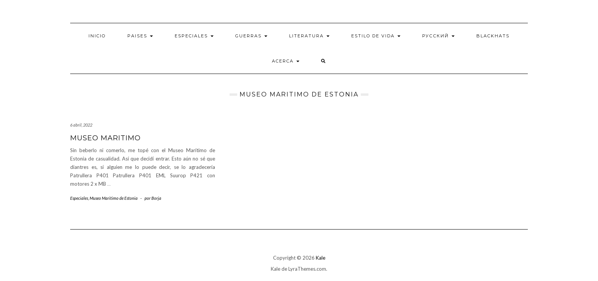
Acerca (285, 61)
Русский (438, 36)
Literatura (309, 36)
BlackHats (493, 36)
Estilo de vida (375, 36)
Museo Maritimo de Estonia (114, 198)
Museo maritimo (105, 138)
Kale (320, 258)
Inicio (97, 36)
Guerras (251, 36)
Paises (140, 36)
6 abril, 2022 (81, 124)
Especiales (194, 36)
